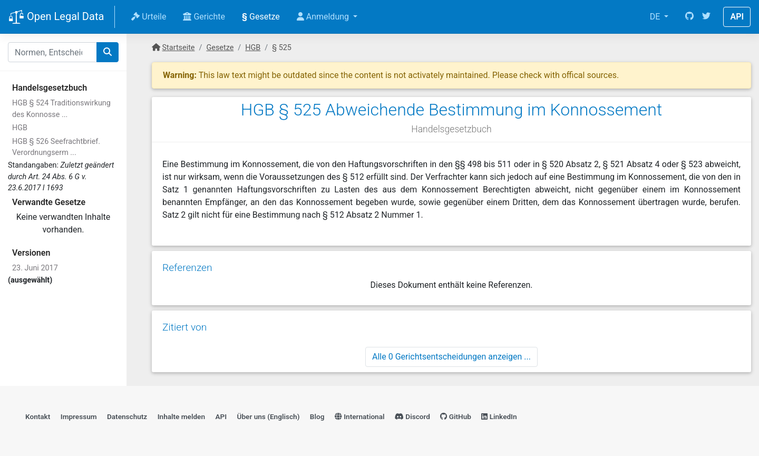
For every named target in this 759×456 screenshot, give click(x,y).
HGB (19, 127)
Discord (412, 416)
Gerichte (204, 17)
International (360, 416)
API (737, 17)
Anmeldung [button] (324, 17)
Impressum (79, 416)
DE (656, 17)
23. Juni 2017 (35, 268)
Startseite (178, 47)
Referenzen (187, 267)
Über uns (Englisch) (268, 416)
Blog (317, 416)
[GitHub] (689, 16)
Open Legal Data (56, 17)
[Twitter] (706, 16)
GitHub (455, 416)
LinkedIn (499, 416)
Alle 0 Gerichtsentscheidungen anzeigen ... (451, 357)
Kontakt (37, 416)
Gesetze (261, 17)
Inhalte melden (181, 416)
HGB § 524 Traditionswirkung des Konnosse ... (61, 109)
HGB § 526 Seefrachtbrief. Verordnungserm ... (56, 147)
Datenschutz (127, 416)
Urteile (148, 17)
